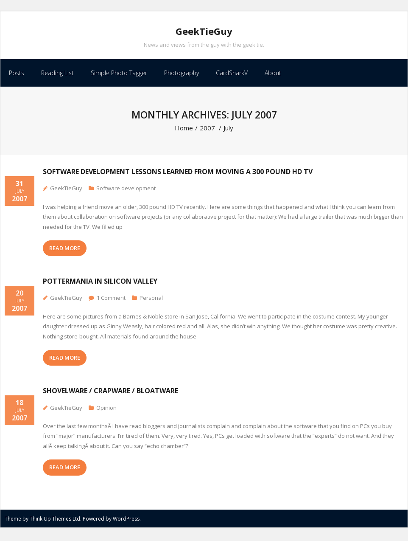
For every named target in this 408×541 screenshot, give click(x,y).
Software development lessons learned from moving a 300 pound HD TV (178, 174)
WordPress (126, 520)
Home (184, 130)
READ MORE (64, 250)
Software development (126, 190)
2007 (207, 130)
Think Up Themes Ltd (55, 520)
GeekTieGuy (66, 190)
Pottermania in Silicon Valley (100, 283)
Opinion (106, 410)
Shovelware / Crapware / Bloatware (110, 393)
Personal (151, 300)
